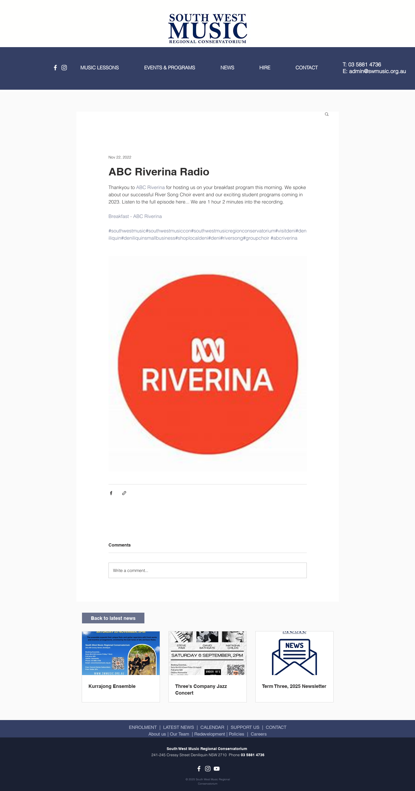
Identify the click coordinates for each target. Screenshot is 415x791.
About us (157, 734)
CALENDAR (212, 727)
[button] (108, 68)
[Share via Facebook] (111, 493)
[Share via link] (124, 493)
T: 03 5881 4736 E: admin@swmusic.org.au (374, 67)
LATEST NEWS (178, 727)
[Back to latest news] (113, 618)
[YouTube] (216, 768)
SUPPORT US (245, 727)
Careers (259, 734)
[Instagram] (64, 67)
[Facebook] (55, 67)
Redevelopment (209, 734)
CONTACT (276, 727)
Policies (236, 734)
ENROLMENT (143, 727)
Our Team (179, 734)
